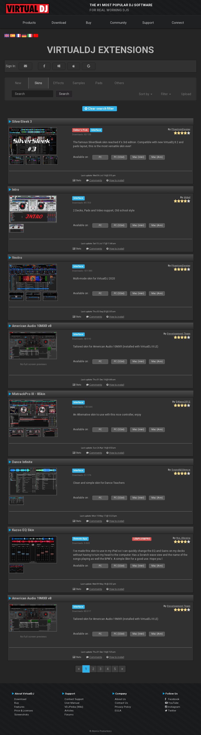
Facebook (172, 699)
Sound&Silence (180, 469)
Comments (95, 180)
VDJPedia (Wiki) (74, 706)
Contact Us (121, 702)
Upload (186, 94)
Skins (38, 83)
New (18, 83)
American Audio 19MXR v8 (31, 598)
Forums (69, 714)
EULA (118, 710)
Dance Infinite (22, 462)
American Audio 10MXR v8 (31, 326)
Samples (79, 83)
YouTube (171, 702)
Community (118, 22)
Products (29, 22)
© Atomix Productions (101, 731)
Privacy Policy (123, 706)
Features (19, 706)
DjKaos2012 (183, 401)
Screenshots (21, 714)
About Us (120, 699)
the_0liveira (183, 537)
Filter (166, 94)
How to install (116, 180)
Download (59, 22)
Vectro (17, 257)
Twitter (170, 710)
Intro (15, 189)
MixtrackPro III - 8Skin (28, 394)
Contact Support (74, 699)
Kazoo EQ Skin (23, 530)
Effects (58, 83)
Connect (178, 22)
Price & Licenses (23, 710)
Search (64, 94)
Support (148, 22)
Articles (69, 710)
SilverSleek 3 (22, 121)
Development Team (178, 333)
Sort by (145, 94)
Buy (88, 22)
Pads (98, 83)
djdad (187, 197)
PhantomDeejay (180, 129)
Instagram (172, 706)
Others (119, 83)
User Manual (72, 702)
